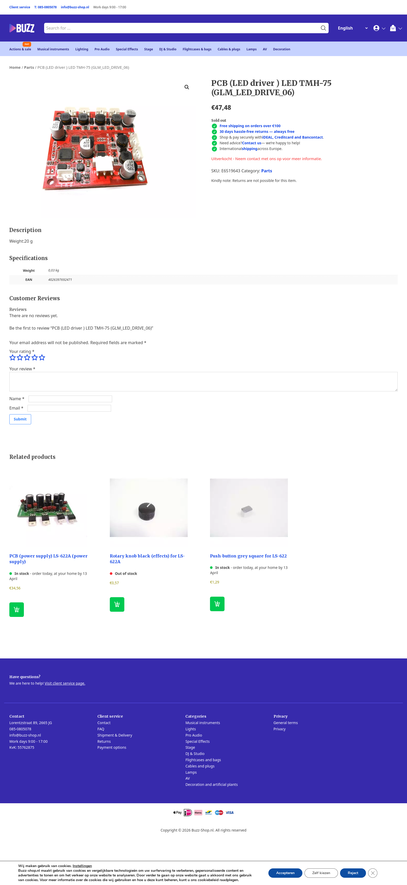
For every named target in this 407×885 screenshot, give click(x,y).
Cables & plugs (229, 49)
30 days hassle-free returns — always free (257, 131)
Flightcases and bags (203, 759)
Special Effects (127, 49)
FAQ (100, 728)
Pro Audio (102, 49)
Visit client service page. (65, 683)
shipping (249, 148)
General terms (286, 722)
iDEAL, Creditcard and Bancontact (292, 137)
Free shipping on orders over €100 (250, 125)
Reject (353, 872)
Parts (29, 67)
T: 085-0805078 (46, 7)
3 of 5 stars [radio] (27, 358)
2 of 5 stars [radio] (20, 358)
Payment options (111, 747)
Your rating (21, 351)
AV (265, 49)
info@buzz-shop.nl (75, 7)
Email (16, 408)
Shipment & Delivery (114, 735)
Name (16, 398)
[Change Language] (352, 28)
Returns (104, 741)
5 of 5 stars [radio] (42, 358)
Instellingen (82, 866)
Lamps (251, 49)
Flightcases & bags (197, 49)
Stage (148, 49)
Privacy (280, 728)
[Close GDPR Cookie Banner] (372, 873)
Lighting (81, 49)
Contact (104, 722)
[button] (187, 87)
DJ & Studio (168, 49)
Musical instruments (53, 49)
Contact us (251, 142)
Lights (190, 728)
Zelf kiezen (321, 872)
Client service (19, 7)
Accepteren (285, 872)
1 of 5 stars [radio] (12, 358)
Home (15, 67)
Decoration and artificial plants (211, 784)
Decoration (281, 49)
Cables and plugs (199, 766)
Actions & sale (20, 49)
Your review (22, 369)
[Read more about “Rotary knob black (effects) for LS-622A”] (117, 604)
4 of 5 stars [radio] (34, 358)
